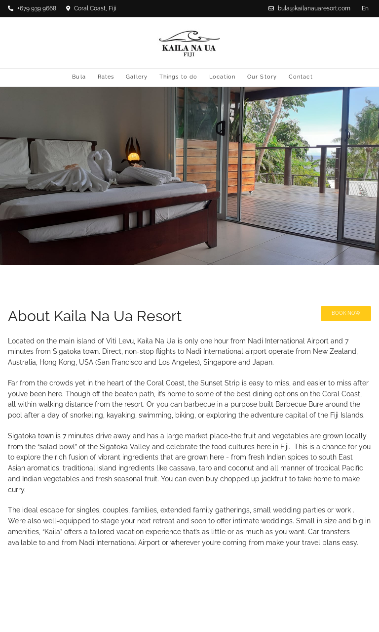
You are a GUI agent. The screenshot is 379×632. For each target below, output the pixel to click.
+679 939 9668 (32, 8)
